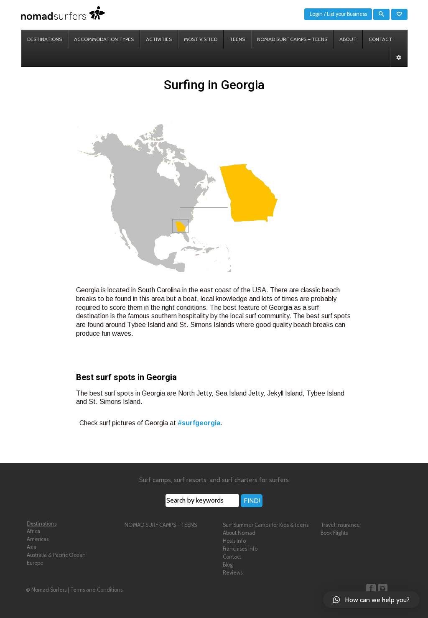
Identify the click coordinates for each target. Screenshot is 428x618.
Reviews (232, 572)
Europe (35, 563)
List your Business (347, 14)
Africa (33, 531)
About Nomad (239, 533)
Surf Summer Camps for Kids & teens (265, 525)
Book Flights (334, 533)
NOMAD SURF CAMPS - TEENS (161, 525)
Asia (31, 547)
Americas (37, 539)
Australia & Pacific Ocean (56, 555)
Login (316, 14)
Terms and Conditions (96, 590)
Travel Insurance (340, 525)
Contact (232, 557)
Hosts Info (234, 541)
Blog (228, 565)
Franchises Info (240, 549)
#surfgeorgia (199, 422)
